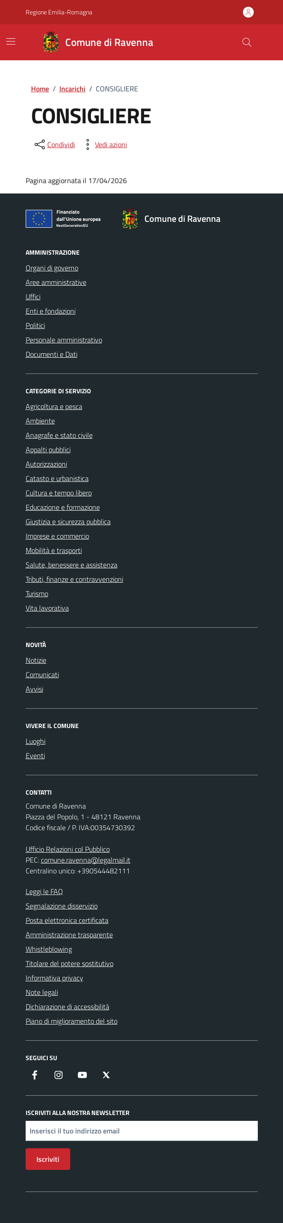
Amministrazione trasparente (69, 934)
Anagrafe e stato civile (59, 435)
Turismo (37, 593)
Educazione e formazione (63, 507)
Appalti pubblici (48, 449)
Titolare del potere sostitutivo (69, 963)
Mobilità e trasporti (54, 550)
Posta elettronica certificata (67, 920)
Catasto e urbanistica (57, 478)
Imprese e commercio (57, 536)
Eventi (35, 755)
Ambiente (40, 420)
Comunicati (42, 674)
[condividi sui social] (54, 144)
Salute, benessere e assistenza (71, 564)
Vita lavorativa (47, 608)
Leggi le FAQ (44, 891)
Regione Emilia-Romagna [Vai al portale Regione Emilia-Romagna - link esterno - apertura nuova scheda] (59, 12)
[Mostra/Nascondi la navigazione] (10, 41)
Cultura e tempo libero (59, 492)
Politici (35, 325)
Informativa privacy (54, 977)
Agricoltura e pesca (54, 406)
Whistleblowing (49, 949)
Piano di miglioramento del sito (71, 1021)
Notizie (36, 660)
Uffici (33, 296)
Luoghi (35, 741)
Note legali (42, 992)
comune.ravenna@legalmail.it (85, 859)
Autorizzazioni (46, 464)
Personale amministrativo (64, 339)
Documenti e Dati (51, 354)
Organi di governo (52, 267)
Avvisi (34, 688)
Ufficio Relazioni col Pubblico (68, 849)
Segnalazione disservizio (62, 905)
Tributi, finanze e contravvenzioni (74, 579)
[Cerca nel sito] (246, 42)
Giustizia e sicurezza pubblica (68, 521)
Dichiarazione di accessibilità (67, 1006)
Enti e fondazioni (51, 311)
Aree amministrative (56, 282)
